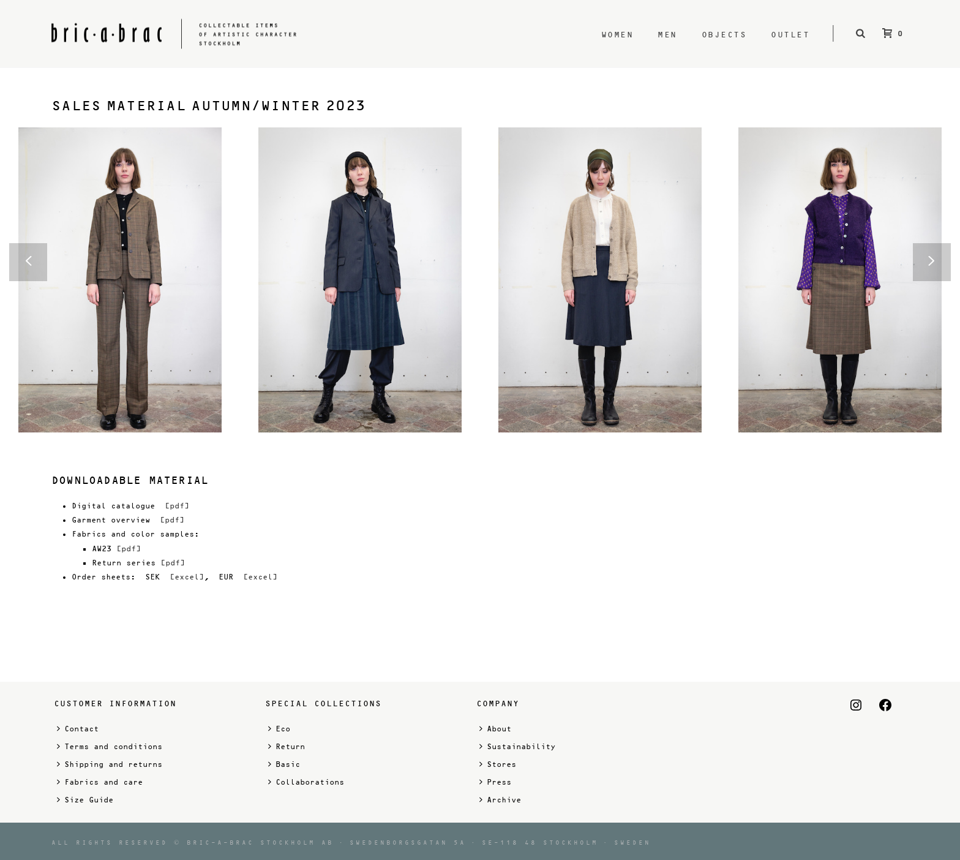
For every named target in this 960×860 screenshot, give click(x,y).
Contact (78, 728)
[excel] (187, 577)
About (495, 728)
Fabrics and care (100, 781)
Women (617, 34)
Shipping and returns (109, 764)
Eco (279, 728)
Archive (500, 799)
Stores (497, 764)
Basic (284, 764)
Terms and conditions (109, 746)
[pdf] (177, 506)
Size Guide (85, 799)
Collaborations (306, 781)
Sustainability (517, 746)
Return (286, 746)
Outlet (790, 34)
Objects (724, 34)
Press (495, 781)
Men (667, 34)
